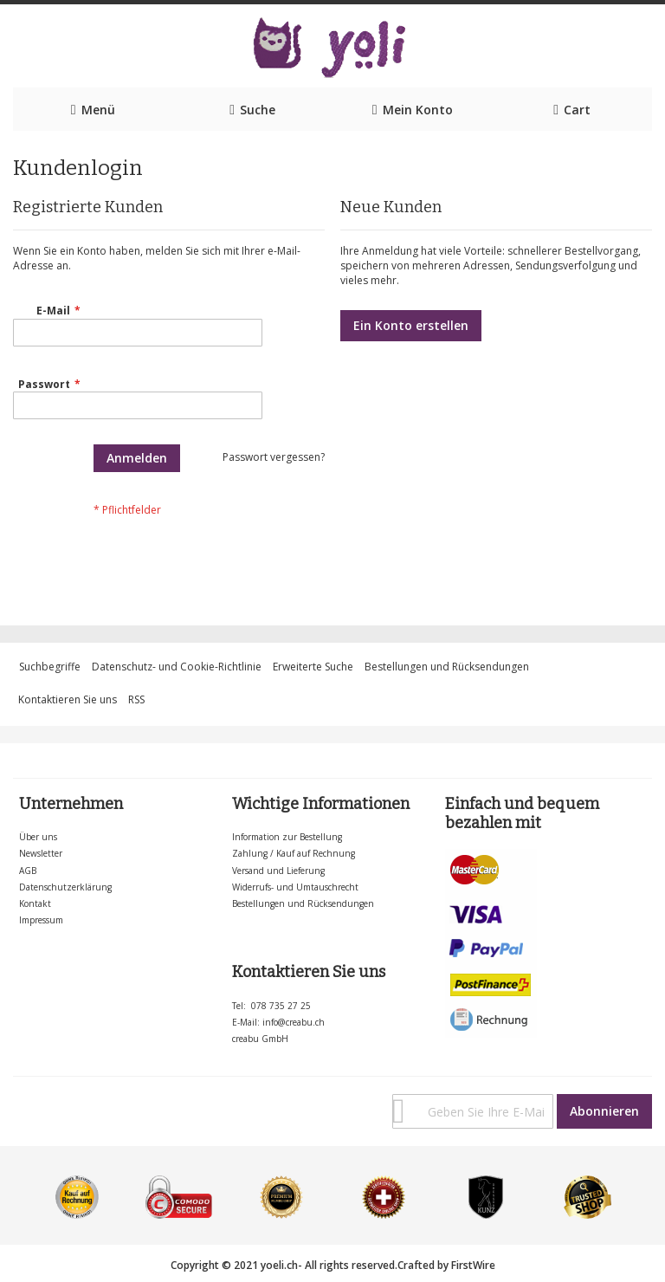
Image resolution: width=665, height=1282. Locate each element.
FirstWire (473, 1265)
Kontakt (35, 903)
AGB (27, 870)
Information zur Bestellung (287, 837)
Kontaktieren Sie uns (67, 699)
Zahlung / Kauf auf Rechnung (293, 853)
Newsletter (40, 853)
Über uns (38, 837)
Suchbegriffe (50, 666)
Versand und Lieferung (278, 870)
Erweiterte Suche (313, 666)
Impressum (41, 920)
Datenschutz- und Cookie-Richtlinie (176, 666)
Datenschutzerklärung (65, 887)
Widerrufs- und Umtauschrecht (295, 887)
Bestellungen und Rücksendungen (447, 666)
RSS (136, 699)
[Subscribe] (604, 1111)
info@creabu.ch (293, 1022)
